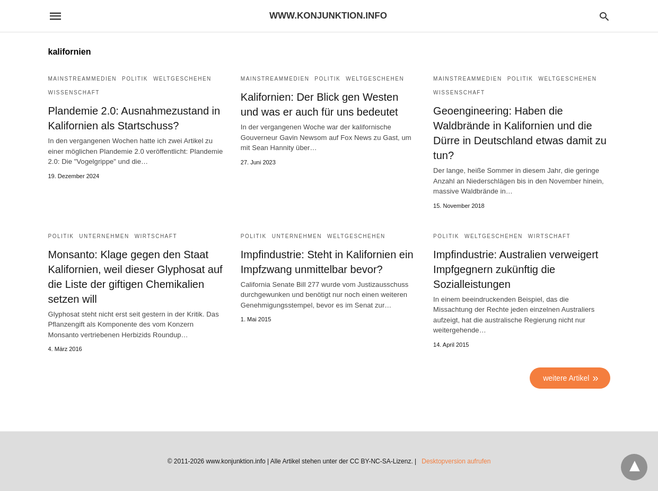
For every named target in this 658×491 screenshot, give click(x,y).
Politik (135, 79)
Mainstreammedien (82, 79)
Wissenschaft (74, 92)
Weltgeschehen (182, 79)
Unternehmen (104, 236)
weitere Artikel (566, 378)
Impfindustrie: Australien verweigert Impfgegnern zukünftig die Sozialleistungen (515, 269)
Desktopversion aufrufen (456, 461)
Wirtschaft (156, 236)
